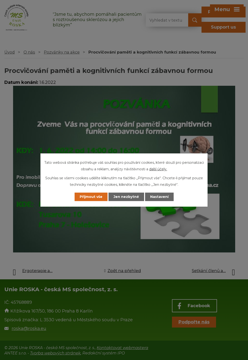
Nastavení (159, 197)
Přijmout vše (91, 197)
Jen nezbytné (126, 197)
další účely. (158, 169)
